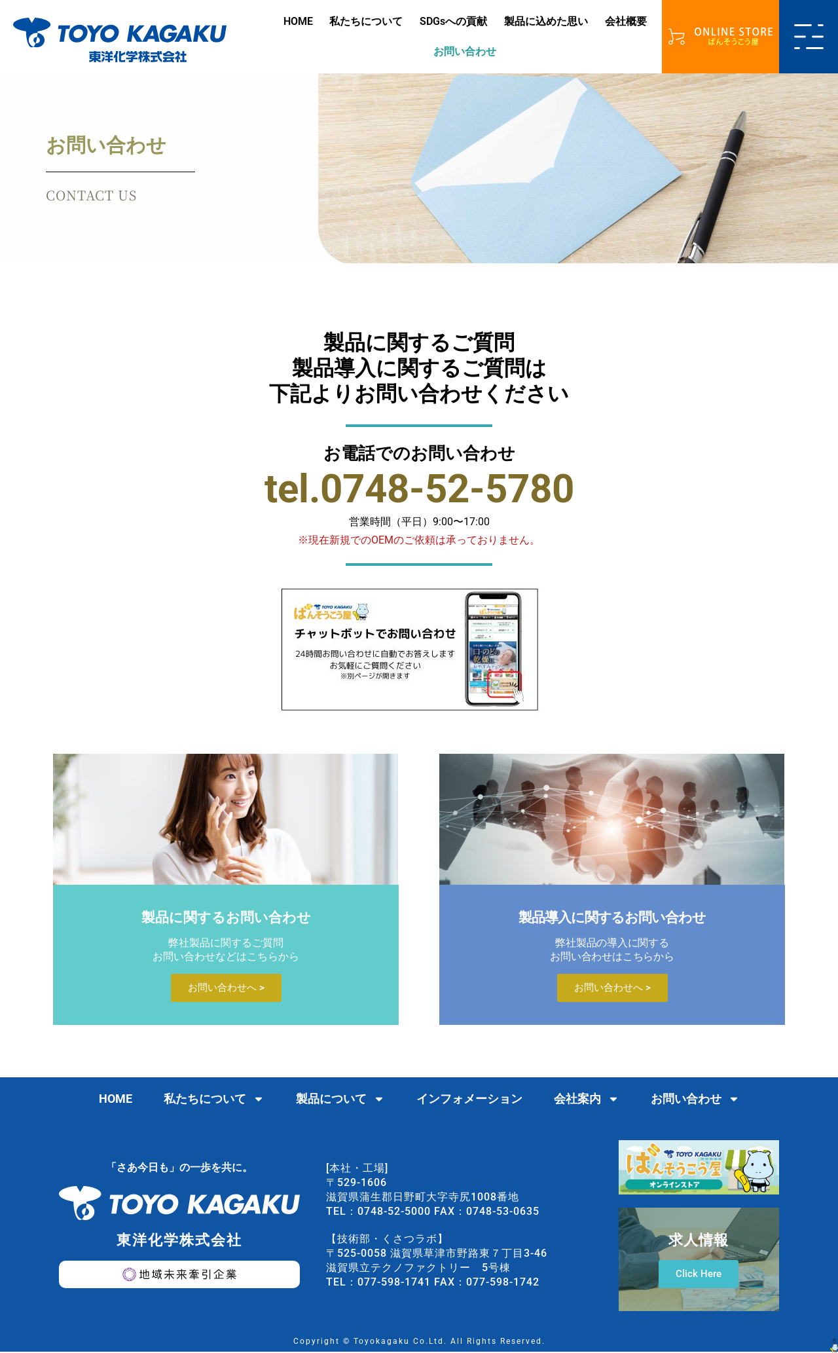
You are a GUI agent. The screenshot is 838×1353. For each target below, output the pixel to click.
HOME (298, 21)
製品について (340, 1100)
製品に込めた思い (546, 21)
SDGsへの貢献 (453, 21)
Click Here (698, 1275)
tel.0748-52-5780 (419, 489)
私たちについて (366, 21)
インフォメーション (469, 1100)
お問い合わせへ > (226, 989)
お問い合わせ (464, 51)
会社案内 (586, 1100)
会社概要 (626, 21)
